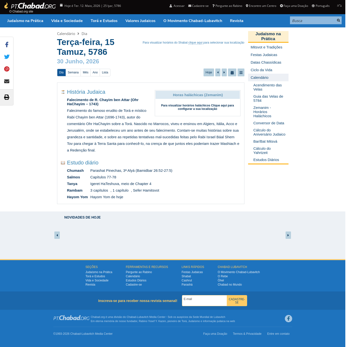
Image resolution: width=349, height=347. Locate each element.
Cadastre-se (198, 6)
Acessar (177, 6)
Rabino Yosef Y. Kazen (152, 321)
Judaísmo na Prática (25, 20)
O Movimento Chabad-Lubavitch (192, 20)
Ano (95, 72)
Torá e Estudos (104, 20)
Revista (236, 20)
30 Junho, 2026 (78, 61)
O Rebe (223, 276)
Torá (184, 321)
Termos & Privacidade (247, 333)
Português (320, 6)
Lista (105, 72)
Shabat (186, 276)
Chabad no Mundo (230, 284)
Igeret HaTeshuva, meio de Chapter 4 (120, 184)
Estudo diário (82, 163)
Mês (85, 72)
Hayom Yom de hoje (106, 197)
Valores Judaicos (140, 20)
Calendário (66, 33)
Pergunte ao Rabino (227, 6)
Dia (84, 33)
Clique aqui (219, 105)
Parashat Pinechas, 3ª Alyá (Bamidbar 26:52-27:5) (131, 170)
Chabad (131, 316)
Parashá (187, 284)
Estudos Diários (136, 280)
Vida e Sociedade (67, 20)
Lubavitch (142, 316)
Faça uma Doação (294, 6)
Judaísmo (194, 321)
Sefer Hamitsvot (146, 190)
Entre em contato (278, 333)
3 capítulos (99, 190)
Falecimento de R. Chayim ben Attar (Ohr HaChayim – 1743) (103, 102)
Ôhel (221, 280)
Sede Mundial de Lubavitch (209, 316)
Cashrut (187, 280)
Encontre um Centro (261, 6)
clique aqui (195, 42)
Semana (73, 72)
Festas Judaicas (192, 272)
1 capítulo (121, 190)
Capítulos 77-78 (103, 177)
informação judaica (214, 321)
